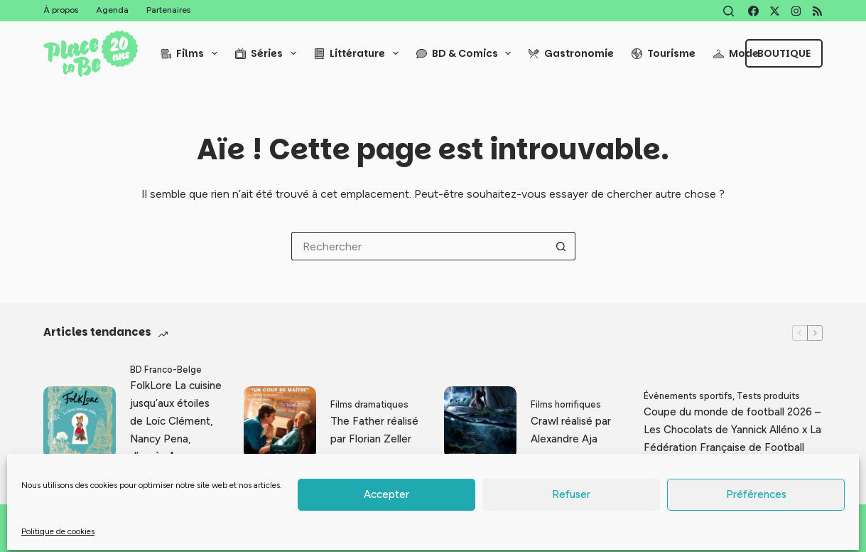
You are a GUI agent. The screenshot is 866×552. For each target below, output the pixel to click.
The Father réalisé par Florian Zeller (374, 430)
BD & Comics (466, 53)
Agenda (112, 10)
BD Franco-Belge (166, 369)
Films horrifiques (566, 404)
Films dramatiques (369, 404)
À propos (60, 10)
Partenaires (168, 10)
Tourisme (663, 53)
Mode (736, 53)
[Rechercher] (728, 11)
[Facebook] (753, 11)
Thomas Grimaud (228, 527)
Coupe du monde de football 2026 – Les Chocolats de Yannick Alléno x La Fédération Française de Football (732, 429)
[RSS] (817, 11)
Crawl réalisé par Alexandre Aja (571, 430)
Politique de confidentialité (669, 527)
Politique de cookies (782, 527)
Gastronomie (571, 53)
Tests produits (768, 396)
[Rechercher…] (419, 246)
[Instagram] (796, 11)
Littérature (359, 53)
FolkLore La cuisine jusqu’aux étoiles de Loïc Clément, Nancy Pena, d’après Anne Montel (176, 429)
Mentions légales (561, 527)
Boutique (784, 53)
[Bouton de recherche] (561, 246)
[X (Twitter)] (774, 11)
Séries (268, 53)
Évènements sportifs (688, 396)
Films (192, 53)
